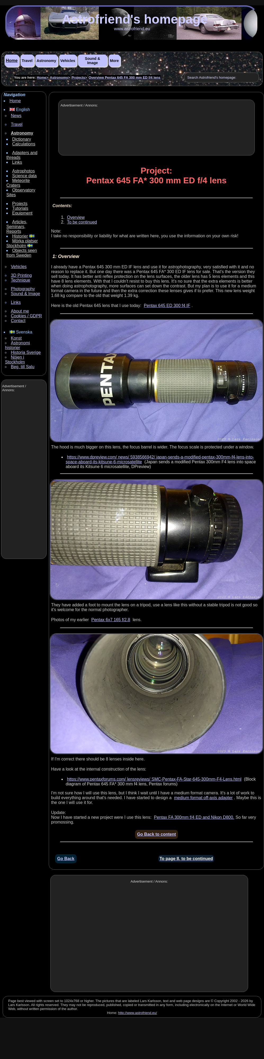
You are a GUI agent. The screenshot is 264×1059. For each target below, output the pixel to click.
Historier (20, 236)
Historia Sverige (26, 352)
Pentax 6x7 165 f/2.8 (110, 619)
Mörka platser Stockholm (22, 243)
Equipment (22, 213)
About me (20, 311)
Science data (24, 175)
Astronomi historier (17, 345)
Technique (20, 280)
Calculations (23, 144)
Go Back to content (156, 834)
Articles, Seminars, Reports (16, 227)
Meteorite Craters (18, 183)
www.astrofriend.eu (132, 28)
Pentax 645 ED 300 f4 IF (167, 305)
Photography (23, 289)
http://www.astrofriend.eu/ (137, 1013)
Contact (18, 320)
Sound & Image (92, 60)
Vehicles (67, 61)
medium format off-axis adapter (203, 797)
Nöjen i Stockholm (15, 359)
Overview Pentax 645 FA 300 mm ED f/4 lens (124, 77)
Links (17, 162)
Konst (16, 338)
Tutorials (20, 208)
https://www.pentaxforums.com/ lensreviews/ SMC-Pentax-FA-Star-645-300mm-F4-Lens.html (154, 779)
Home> (42, 77)
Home (11, 60)
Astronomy (46, 61)
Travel (27, 61)
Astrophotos (23, 171)
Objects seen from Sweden (21, 252)
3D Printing (21, 275)
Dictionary (21, 139)
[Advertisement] (23, 476)
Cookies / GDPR (26, 316)
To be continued (82, 222)
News (16, 115)
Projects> (79, 77)
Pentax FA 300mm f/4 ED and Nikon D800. (194, 817)
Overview (76, 217)
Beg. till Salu (22, 366)
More (114, 61)
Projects (20, 203)
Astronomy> (60, 77)
